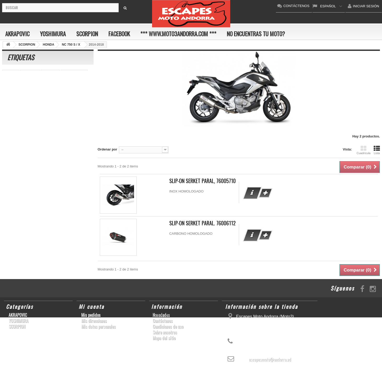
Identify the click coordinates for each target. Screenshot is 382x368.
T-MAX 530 (13, 136)
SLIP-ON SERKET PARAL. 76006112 (202, 223)
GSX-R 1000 (79, 112)
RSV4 (54, 128)
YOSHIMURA (53, 33)
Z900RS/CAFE (57, 136)
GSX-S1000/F (15, 128)
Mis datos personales (98, 326)
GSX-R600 (13, 112)
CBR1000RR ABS (18, 81)
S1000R (38, 128)
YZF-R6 (34, 136)
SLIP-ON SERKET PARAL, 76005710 (202, 181)
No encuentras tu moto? (256, 33)
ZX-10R (57, 112)
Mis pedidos (91, 315)
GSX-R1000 (36, 112)
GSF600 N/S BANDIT (53, 97)
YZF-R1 (11, 73)
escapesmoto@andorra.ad (270, 359)
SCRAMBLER (76, 128)
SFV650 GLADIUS (19, 120)
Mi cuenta (91, 306)
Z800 (50, 89)
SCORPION (87, 33)
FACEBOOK (119, 33)
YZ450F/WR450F (18, 97)
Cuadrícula (364, 150)
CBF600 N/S (14, 89)
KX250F (63, 104)
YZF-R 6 (45, 104)
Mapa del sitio (164, 338)
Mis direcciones (94, 321)
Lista (377, 150)
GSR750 (44, 81)
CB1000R (66, 89)
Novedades (161, 315)
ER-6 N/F (50, 73)
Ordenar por (107, 149)
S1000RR (30, 73)
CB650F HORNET (19, 104)
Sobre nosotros (165, 332)
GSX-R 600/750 (69, 81)
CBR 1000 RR (74, 73)
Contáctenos (162, 321)
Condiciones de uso (168, 326)
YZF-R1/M (47, 120)
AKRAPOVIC (17, 33)
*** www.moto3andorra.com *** (178, 33)
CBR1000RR (71, 120)
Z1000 (35, 89)
